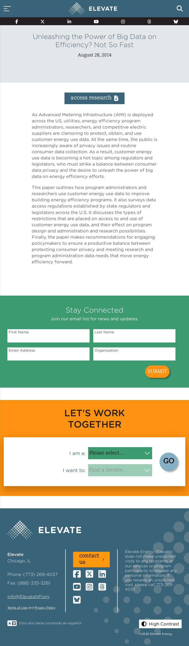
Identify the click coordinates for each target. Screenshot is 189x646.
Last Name (104, 332)
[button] (160, 624)
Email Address (22, 350)
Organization (106, 350)
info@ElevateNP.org (28, 596)
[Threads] (147, 21)
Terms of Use (17, 607)
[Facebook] (14, 21)
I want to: (74, 470)
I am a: (77, 453)
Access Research (94, 98)
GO (168, 461)
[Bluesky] (173, 21)
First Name (19, 332)
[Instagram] (121, 21)
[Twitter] (40, 21)
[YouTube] (94, 21)
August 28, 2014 (94, 55)
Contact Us (89, 559)
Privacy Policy (45, 607)
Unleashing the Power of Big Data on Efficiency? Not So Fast (95, 41)
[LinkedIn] (67, 21)
